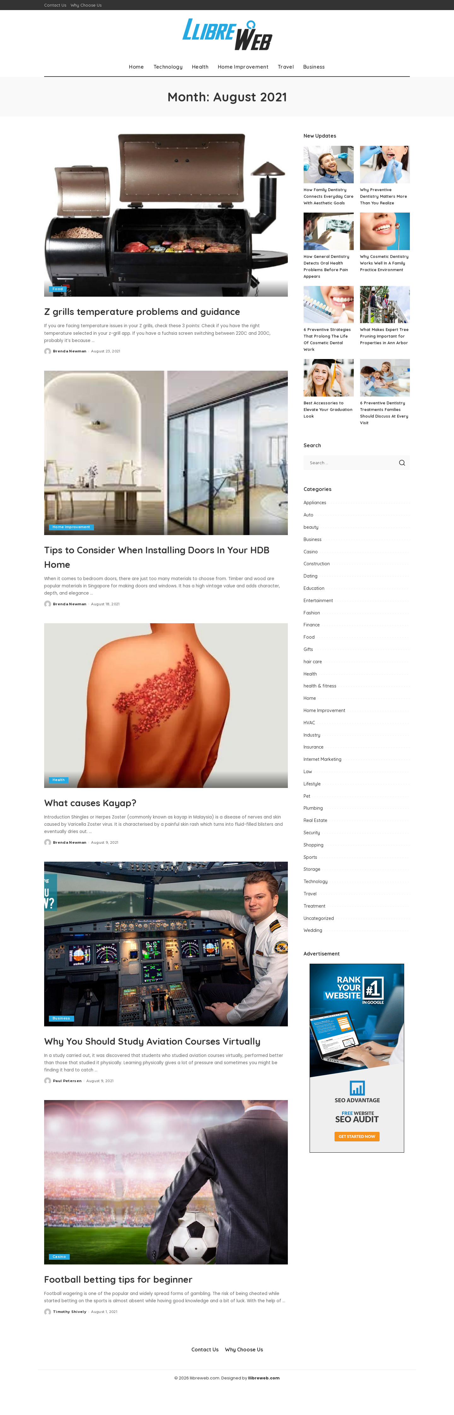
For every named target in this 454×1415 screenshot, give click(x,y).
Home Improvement (71, 541)
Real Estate (315, 827)
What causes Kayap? (108, 816)
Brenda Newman (69, 365)
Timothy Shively (69, 1340)
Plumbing (313, 815)
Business (61, 1033)
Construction (317, 570)
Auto (308, 521)
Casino (59, 1285)
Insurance (313, 753)
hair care (313, 668)
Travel (310, 900)
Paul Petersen (67, 1110)
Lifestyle (312, 790)
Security (312, 839)
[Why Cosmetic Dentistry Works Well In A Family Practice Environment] (385, 238)
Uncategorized (319, 925)
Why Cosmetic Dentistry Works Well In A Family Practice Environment (384, 269)
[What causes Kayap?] (166, 720)
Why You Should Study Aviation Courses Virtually (140, 1062)
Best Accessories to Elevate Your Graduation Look (328, 416)
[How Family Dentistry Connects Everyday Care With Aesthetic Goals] (328, 164)
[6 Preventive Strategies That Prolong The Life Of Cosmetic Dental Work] (328, 311)
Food (58, 289)
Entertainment (318, 607)
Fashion (312, 619)
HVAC (309, 729)
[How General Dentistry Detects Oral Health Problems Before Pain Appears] (328, 238)
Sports (310, 864)
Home (310, 705)
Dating (310, 582)
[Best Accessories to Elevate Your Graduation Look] (328, 384)
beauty (311, 534)
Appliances (315, 509)
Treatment (314, 913)
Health (59, 794)
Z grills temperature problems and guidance (151, 317)
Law (308, 778)
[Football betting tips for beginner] (166, 1211)
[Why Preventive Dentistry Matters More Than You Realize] (385, 164)
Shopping (313, 851)
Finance (312, 631)
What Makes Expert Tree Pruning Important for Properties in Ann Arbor (384, 343)
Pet (307, 803)
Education (314, 595)
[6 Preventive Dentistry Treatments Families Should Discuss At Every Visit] (385, 384)
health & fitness (320, 692)
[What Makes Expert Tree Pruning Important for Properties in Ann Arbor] (385, 311)
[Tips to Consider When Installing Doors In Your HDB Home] (166, 467)
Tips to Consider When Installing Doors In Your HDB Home (162, 570)
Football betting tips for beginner (147, 1307)
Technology (316, 888)
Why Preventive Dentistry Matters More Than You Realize (384, 196)
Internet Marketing (322, 766)
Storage (312, 876)
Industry (312, 742)
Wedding (313, 937)
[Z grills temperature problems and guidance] (166, 214)
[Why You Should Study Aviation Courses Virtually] (166, 958)
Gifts (308, 656)
